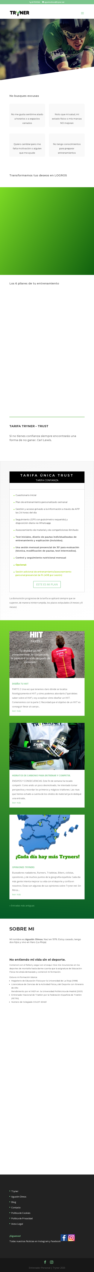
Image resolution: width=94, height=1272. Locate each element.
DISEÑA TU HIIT (20, 683)
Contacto (16, 1207)
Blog (13, 1202)
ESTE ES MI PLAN (47, 584)
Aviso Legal (17, 1223)
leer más (16, 710)
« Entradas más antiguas (21, 905)
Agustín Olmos (18, 1196)
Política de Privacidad (22, 1218)
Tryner (14, 1191)
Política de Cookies (20, 1212)
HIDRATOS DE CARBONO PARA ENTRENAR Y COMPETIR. (41, 775)
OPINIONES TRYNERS (23, 867)
